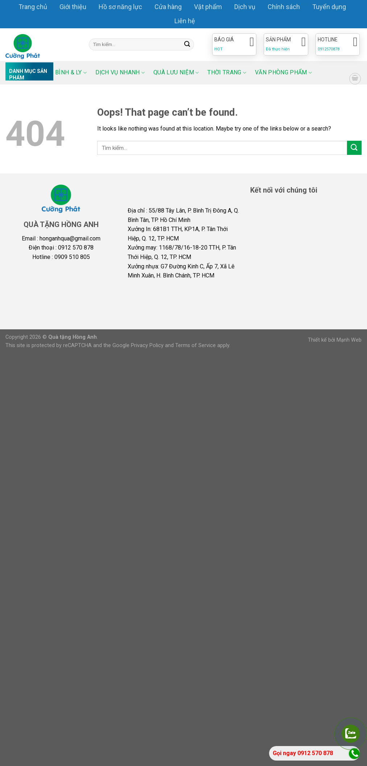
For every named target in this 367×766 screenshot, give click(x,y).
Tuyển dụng (329, 7)
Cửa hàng (168, 7)
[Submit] (187, 44)
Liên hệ (184, 21)
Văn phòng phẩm (283, 72)
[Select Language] (336, 67)
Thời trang (226, 72)
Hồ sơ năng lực (120, 7)
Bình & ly (71, 72)
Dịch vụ (244, 7)
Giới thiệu (72, 7)
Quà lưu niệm (176, 72)
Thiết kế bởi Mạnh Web (335, 340)
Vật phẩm (208, 7)
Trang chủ (32, 7)
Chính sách (284, 7)
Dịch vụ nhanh (120, 72)
